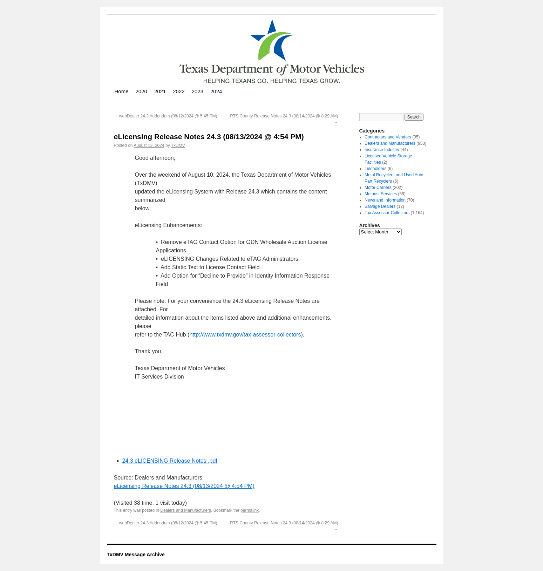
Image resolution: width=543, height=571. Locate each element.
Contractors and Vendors (388, 137)
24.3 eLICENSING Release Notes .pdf (169, 461)
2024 (216, 91)
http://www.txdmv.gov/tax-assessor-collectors (245, 335)
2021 (160, 91)
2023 (197, 91)
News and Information (385, 200)
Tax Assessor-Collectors (387, 212)
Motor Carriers (378, 187)
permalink (249, 510)
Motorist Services (381, 193)
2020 (141, 91)
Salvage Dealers (380, 206)
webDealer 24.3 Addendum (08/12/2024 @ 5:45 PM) (165, 116)
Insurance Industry (382, 149)
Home (122, 91)
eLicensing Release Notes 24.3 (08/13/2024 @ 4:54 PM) (184, 486)
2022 (178, 91)
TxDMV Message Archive (136, 554)
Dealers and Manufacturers (185, 510)
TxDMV (178, 145)
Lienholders (375, 168)
